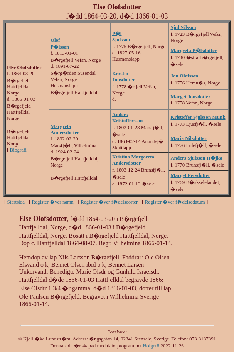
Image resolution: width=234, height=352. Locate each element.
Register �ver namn (53, 202)
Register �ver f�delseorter (109, 202)
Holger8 (151, 346)
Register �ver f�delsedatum (175, 202)
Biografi (18, 150)
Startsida (16, 202)
